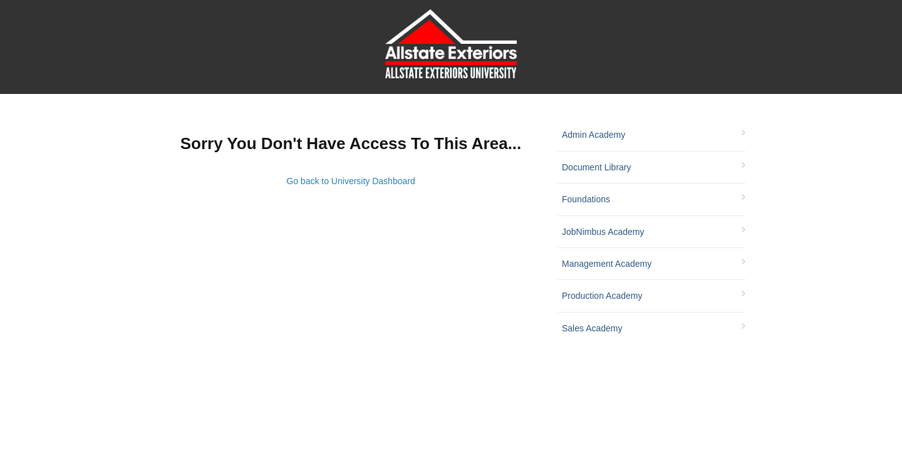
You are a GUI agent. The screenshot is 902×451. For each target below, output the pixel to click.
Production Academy (602, 296)
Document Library (596, 167)
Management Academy (606, 264)
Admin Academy (593, 135)
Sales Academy (592, 328)
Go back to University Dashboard (350, 181)
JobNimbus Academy (603, 232)
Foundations (586, 199)
